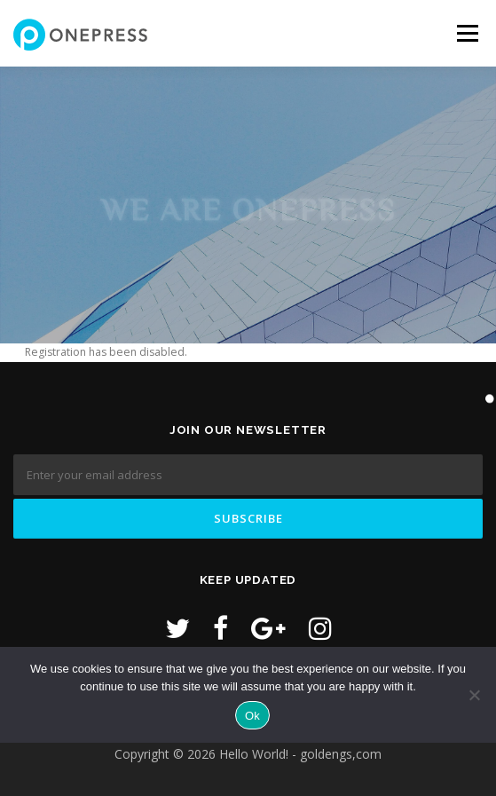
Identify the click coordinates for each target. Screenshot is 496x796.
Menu (466, 33)
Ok (252, 715)
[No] (474, 695)
